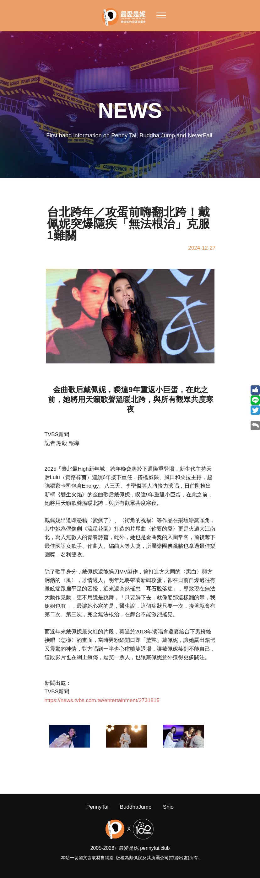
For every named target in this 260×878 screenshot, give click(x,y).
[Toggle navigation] (161, 15)
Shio (168, 814)
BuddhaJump (136, 814)
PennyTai (97, 814)
